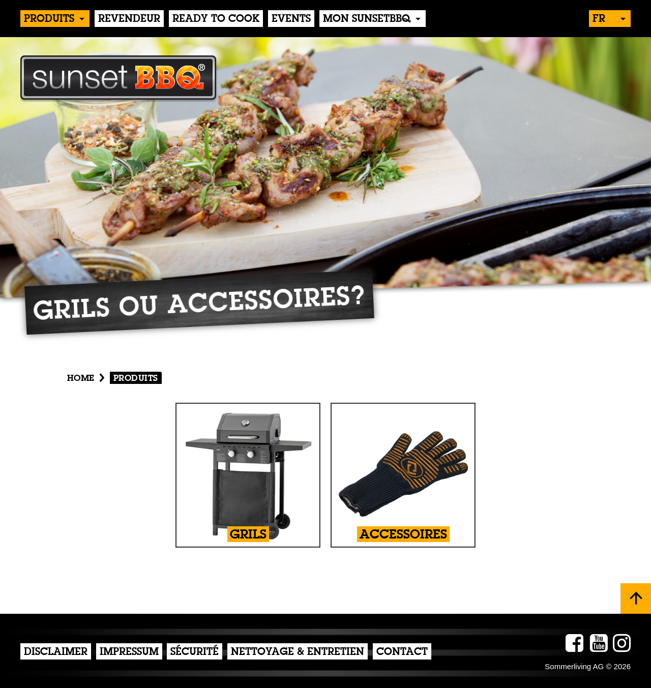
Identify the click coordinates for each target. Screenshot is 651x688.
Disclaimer (55, 652)
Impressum (129, 652)
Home (81, 378)
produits (49, 19)
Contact (402, 652)
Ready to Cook (215, 19)
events (291, 19)
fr (599, 19)
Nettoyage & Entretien (297, 652)
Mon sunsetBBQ (366, 19)
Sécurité (194, 652)
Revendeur (129, 19)
